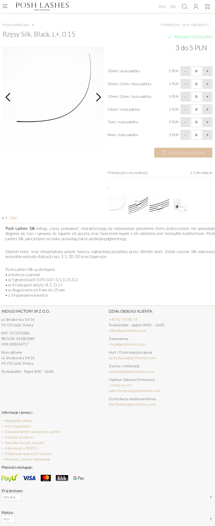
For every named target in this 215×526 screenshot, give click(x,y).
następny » (200, 25)
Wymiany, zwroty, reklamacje (27, 459)
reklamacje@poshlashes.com (131, 371)
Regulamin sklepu (18, 420)
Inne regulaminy (17, 426)
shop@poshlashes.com (127, 344)
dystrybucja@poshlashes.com (132, 357)
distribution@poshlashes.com (132, 404)
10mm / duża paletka (124, 71)
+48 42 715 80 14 (123, 319)
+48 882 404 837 (120, 385)
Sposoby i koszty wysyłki (24, 442)
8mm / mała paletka (123, 134)
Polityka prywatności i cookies (28, 453)
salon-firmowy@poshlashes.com (134, 390)
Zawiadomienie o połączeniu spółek (32, 431)
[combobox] (11, 497)
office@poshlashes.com (127, 330)
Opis (13, 217)
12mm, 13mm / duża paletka (129, 96)
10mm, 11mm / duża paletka (129, 83)
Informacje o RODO (21, 448)
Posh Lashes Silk (16, 25)
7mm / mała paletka (123, 122)
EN (173, 6)
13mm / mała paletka (124, 109)
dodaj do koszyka (187, 153)
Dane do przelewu (19, 437)
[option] (53, 97)
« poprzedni (170, 25)
